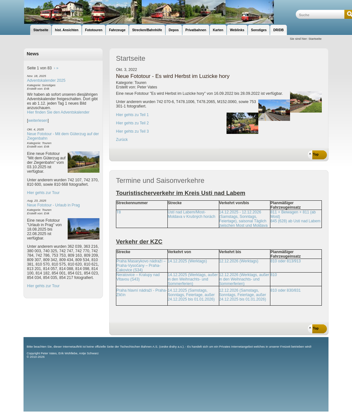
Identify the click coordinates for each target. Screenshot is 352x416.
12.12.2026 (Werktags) (238, 261)
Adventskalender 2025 (46, 80)
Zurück (122, 139)
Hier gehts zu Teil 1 (132, 115)
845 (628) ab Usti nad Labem (295, 221)
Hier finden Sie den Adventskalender (58, 112)
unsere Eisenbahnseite (160, 12)
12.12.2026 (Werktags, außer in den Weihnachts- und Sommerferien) (244, 279)
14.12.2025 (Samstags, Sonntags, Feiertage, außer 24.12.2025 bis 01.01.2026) (191, 295)
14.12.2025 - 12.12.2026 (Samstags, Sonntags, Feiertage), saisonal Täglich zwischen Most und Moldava (243, 219)
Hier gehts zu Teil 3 (132, 131)
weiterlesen (38, 120)
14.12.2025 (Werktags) (187, 261)
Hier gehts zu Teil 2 (132, 123)
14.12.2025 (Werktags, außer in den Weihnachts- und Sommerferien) (193, 279)
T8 (118, 212)
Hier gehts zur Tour (43, 193)
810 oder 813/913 (285, 261)
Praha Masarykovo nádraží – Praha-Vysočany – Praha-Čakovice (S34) (141, 265)
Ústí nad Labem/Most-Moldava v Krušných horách (191, 214)
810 (273, 275)
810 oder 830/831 (285, 290)
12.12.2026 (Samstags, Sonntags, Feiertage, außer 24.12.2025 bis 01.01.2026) (242, 295)
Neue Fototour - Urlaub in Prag (53, 205)
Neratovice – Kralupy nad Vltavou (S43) (138, 277)
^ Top (314, 154)
